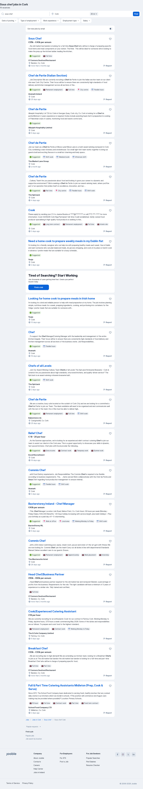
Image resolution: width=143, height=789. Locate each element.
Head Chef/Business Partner (46, 580)
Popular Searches (93, 758)
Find (136, 14)
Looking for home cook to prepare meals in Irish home (61, 304)
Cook (31, 210)
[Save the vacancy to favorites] (110, 39)
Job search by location (34, 745)
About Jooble (39, 758)
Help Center (38, 769)
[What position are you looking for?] (24, 14)
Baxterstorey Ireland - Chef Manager (51, 510)
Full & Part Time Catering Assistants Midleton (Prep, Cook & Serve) (65, 693)
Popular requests (33, 733)
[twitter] (128, 754)
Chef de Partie (37, 109)
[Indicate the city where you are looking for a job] (74, 14)
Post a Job (64, 762)
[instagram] (123, 754)
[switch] (111, 29)
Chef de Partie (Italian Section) (47, 75)
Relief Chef (35, 439)
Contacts (37, 762)
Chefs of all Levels (40, 372)
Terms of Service (13, 783)
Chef (31, 338)
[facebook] (117, 754)
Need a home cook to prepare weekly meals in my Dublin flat (65, 241)
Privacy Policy (27, 783)
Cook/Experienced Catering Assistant (52, 617)
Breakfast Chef (38, 654)
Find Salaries (91, 762)
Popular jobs (30, 742)
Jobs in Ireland (39, 772)
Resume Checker (93, 765)
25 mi (94, 14)
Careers (37, 765)
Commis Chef (37, 476)
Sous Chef (35, 38)
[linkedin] (133, 754)
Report (107, 66)
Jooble (134, 783)
